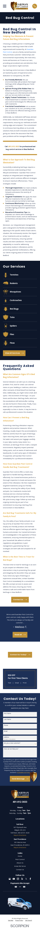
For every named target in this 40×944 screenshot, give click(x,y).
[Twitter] (26, 879)
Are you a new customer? (12, 743)
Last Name (7, 719)
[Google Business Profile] (10, 879)
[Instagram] (18, 879)
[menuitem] (10, 920)
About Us (20, 863)
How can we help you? (11, 749)
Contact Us (20, 870)
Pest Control (20, 859)
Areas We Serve (20, 866)
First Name (7, 713)
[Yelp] (22, 879)
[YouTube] (14, 879)
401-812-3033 (20, 801)
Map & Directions (20, 835)
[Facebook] (30, 879)
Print (25, 683)
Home (20, 856)
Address (6, 737)
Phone (6, 725)
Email (17, 683)
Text (9, 683)
